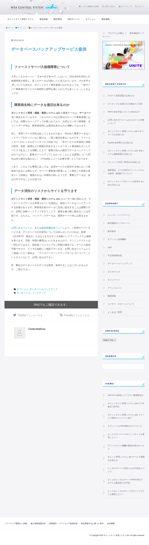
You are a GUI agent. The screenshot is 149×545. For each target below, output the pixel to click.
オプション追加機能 (117, 239)
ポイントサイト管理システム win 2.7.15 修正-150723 (126, 405)
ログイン (140, 6)
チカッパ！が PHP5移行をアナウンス (125, 426)
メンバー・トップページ (119, 215)
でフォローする (30, 315)
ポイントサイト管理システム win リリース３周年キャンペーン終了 (126, 416)
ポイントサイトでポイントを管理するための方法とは (126, 183)
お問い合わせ (108, 6)
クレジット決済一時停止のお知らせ (124, 162)
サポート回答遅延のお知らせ (121, 95)
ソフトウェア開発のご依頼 (15, 523)
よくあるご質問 (115, 312)
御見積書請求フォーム (53, 228)
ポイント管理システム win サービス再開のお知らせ (126, 458)
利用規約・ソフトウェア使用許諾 (63, 523)
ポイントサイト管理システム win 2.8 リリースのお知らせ (126, 133)
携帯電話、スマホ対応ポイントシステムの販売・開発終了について (126, 171)
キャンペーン (114, 280)
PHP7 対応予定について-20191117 (124, 112)
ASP (110, 247)
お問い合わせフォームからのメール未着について (126, 121)
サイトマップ (125, 6)
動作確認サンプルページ (119, 223)
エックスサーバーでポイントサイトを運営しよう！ (126, 436)
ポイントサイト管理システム (20, 19)
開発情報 (112, 296)
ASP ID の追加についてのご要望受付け (125, 395)
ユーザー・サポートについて (121, 304)
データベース (23, 293)
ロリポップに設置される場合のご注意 (125, 104)
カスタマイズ (114, 272)
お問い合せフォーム (21, 228)
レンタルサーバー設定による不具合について (126, 470)
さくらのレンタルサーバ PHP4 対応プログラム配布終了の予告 (125, 481)
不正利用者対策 (115, 255)
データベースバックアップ (43, 289)
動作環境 (58, 19)
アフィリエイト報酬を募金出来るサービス (126, 447)
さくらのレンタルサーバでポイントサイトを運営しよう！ (126, 492)
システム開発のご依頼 (89, 6)
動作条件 (112, 231)
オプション (91, 19)
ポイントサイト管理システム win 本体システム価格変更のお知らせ (126, 152)
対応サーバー (74, 19)
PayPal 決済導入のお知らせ (120, 142)
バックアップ (39, 293)
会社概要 (111, 523)
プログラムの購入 (116, 33)
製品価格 (106, 19)
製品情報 (44, 19)
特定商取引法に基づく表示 (92, 523)
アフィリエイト (115, 288)
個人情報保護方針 (38, 523)
